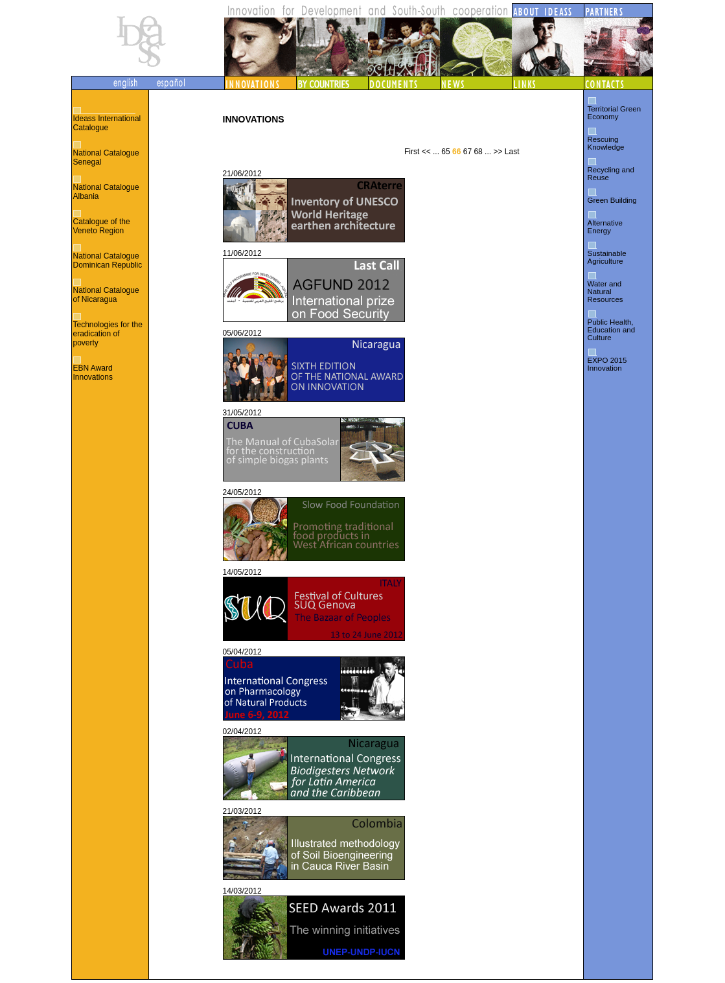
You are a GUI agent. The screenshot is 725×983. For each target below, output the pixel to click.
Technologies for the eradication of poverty (108, 333)
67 (467, 151)
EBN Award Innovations (93, 373)
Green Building (612, 200)
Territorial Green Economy (614, 113)
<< (426, 151)
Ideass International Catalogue (107, 123)
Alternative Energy (605, 227)
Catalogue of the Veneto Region (101, 226)
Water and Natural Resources (605, 291)
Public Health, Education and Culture (612, 329)
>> (497, 151)
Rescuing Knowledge (606, 143)
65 (445, 151)
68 (478, 151)
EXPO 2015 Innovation (607, 364)
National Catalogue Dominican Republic (108, 260)
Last (512, 151)
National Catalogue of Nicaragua (106, 295)
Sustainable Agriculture (607, 257)
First (411, 151)
